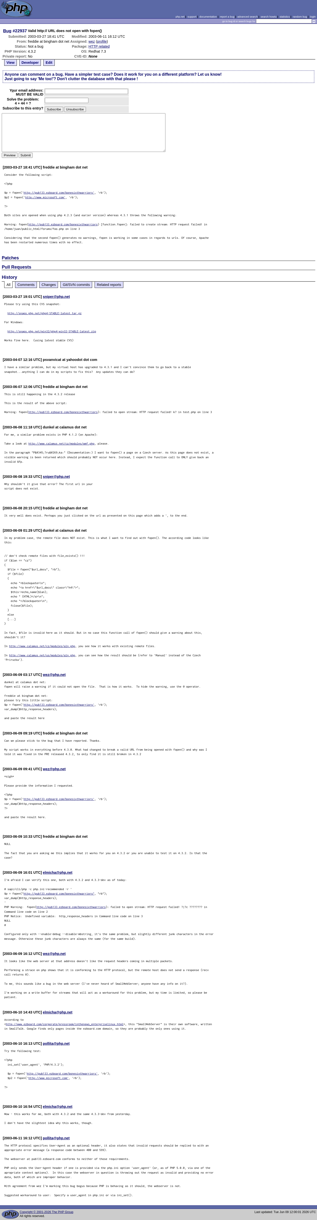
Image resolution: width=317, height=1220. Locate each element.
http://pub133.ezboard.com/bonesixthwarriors (63, 224)
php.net (180, 16)
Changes (49, 285)
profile (102, 41)
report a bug (227, 16)
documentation (208, 16)
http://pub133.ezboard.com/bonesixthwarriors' (59, 192)
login (313, 16)
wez (91, 41)
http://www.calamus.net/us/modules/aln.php (42, 655)
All (8, 285)
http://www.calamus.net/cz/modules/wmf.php (61, 443)
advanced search (247, 16)
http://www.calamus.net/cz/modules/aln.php (42, 646)
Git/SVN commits (76, 285)
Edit (49, 63)
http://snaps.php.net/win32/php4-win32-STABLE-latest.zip (51, 331)
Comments (26, 285)
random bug (300, 16)
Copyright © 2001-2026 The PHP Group (46, 1212)
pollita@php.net (56, 1044)
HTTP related (98, 46)
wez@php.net (54, 675)
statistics (285, 16)
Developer (30, 63)
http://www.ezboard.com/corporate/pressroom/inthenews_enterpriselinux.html (65, 1024)
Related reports (109, 285)
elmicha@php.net (58, 872)
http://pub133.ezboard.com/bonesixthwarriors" (59, 893)
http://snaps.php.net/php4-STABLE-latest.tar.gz (44, 313)
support (191, 16)
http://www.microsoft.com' (45, 197)
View (10, 63)
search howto (268, 16)
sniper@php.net (56, 297)
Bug (7, 30)
